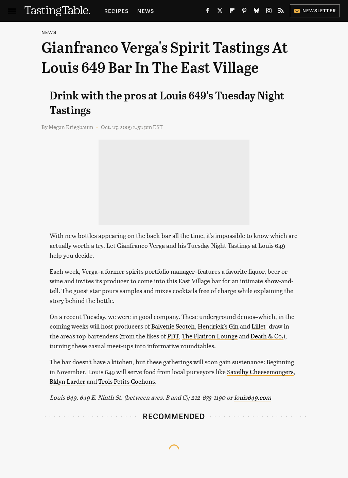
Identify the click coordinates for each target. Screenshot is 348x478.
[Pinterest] (244, 12)
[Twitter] (219, 12)
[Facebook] (207, 12)
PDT (173, 336)
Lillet (258, 326)
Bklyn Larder (67, 381)
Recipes (116, 11)
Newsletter (315, 10)
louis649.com (252, 397)
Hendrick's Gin (218, 326)
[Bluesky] (256, 12)
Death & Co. (266, 336)
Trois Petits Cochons (126, 381)
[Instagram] (268, 12)
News (145, 11)
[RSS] (281, 12)
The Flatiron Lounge (210, 336)
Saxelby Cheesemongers (260, 371)
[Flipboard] (232, 12)
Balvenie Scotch (173, 326)
